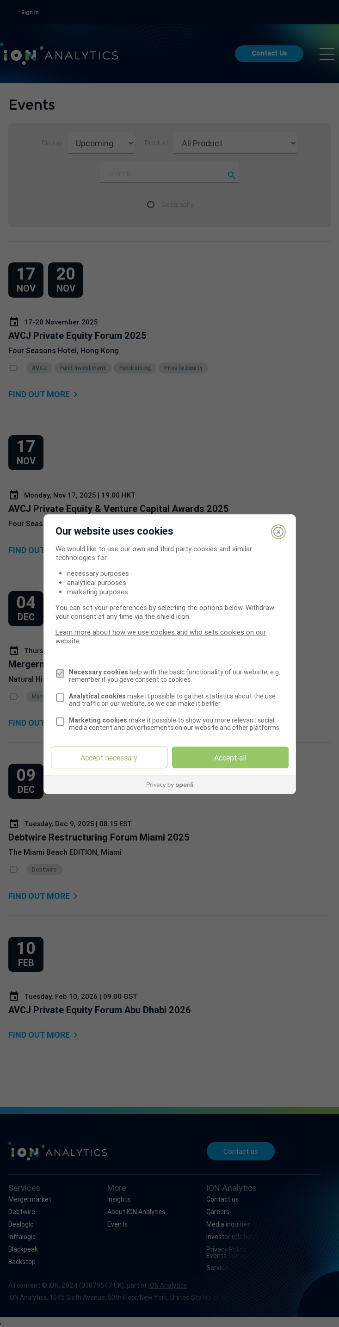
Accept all (230, 757)
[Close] (278, 531)
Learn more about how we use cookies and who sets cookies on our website (160, 636)
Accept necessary (108, 757)
